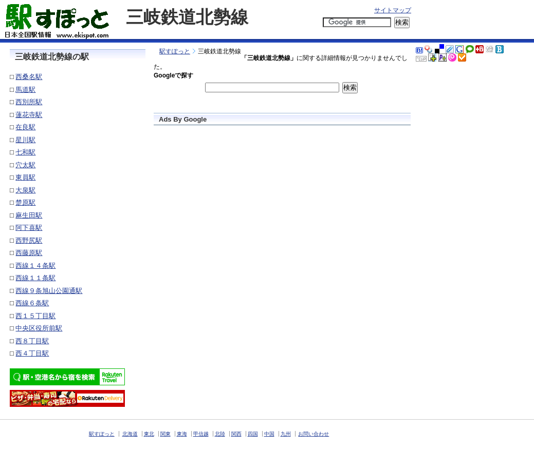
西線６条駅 (32, 303)
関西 (236, 434)
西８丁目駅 (32, 341)
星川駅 (25, 140)
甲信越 (201, 434)
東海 (182, 434)
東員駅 (25, 177)
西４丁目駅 (32, 353)
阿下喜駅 (28, 227)
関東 (165, 434)
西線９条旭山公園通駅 (48, 291)
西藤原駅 (28, 253)
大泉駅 (25, 190)
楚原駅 (25, 202)
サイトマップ (392, 10)
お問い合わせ (313, 434)
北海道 (130, 434)
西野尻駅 (28, 240)
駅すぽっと (174, 51)
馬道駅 (25, 89)
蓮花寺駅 (28, 115)
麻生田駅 (28, 215)
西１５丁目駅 (35, 316)
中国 (269, 434)
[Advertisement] (268, 34)
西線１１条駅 (35, 278)
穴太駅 (25, 165)
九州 (286, 434)
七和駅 (25, 152)
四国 (253, 434)
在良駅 (25, 127)
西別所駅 (28, 102)
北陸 (220, 434)
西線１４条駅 (35, 265)
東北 (149, 434)
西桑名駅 (28, 77)
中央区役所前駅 (38, 328)
